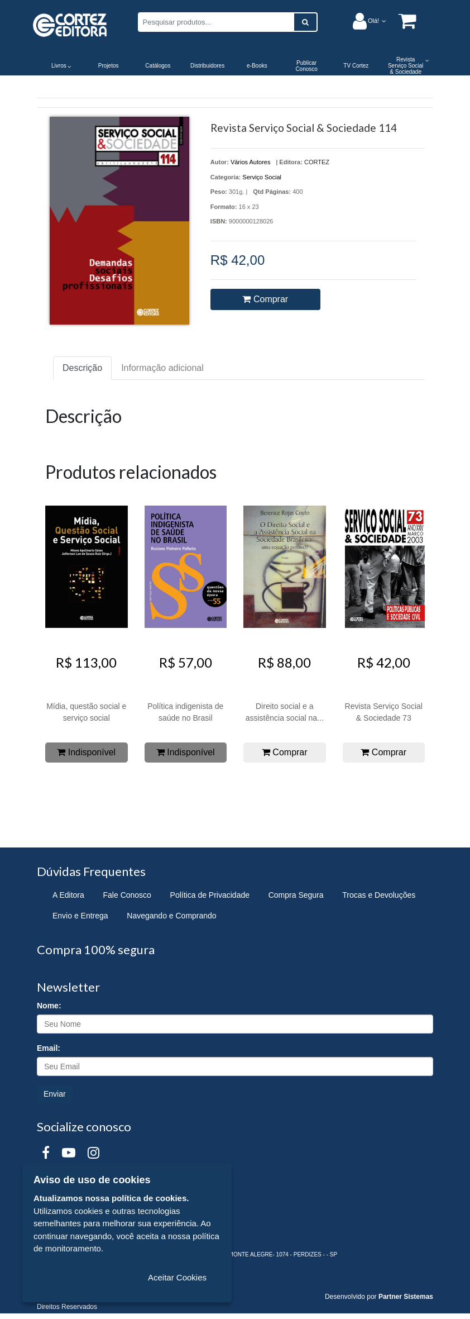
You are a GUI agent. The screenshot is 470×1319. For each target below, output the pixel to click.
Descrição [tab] (82, 368)
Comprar (265, 299)
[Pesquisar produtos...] (216, 22)
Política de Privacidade (210, 895)
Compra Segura (296, 895)
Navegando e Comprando (171, 915)
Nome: (49, 1005)
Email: (48, 1048)
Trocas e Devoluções (378, 895)
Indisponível (86, 752)
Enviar (55, 1093)
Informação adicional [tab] (162, 368)
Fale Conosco (127, 895)
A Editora (68, 895)
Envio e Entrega (80, 915)
